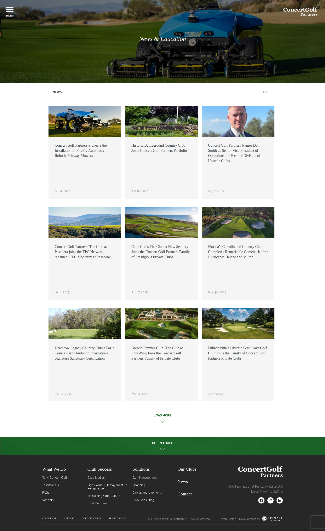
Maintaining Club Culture (103, 496)
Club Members (97, 503)
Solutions (141, 469)
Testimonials (50, 485)
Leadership (49, 518)
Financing (138, 485)
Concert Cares (91, 518)
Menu (10, 12)
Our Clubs (187, 469)
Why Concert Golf (54, 477)
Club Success (99, 469)
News (57, 92)
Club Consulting (143, 500)
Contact (185, 493)
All (265, 92)
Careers (69, 518)
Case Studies (96, 477)
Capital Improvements (147, 492)
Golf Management (144, 477)
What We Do (54, 469)
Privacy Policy (117, 518)
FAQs (45, 492)
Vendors (48, 500)
